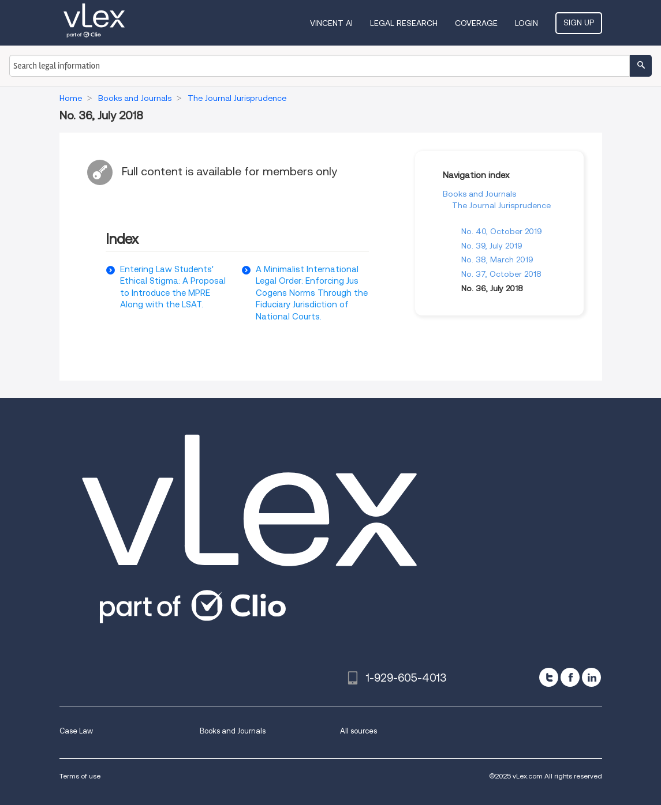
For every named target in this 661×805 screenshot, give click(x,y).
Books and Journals (479, 193)
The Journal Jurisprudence (501, 205)
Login (526, 23)
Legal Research (404, 23)
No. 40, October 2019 (501, 231)
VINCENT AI (331, 23)
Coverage (476, 23)
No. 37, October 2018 (501, 274)
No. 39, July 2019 (491, 245)
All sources (358, 731)
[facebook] (570, 677)
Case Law (76, 731)
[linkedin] (591, 677)
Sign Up (578, 22)
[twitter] (548, 677)
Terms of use (79, 776)
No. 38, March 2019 (497, 259)
